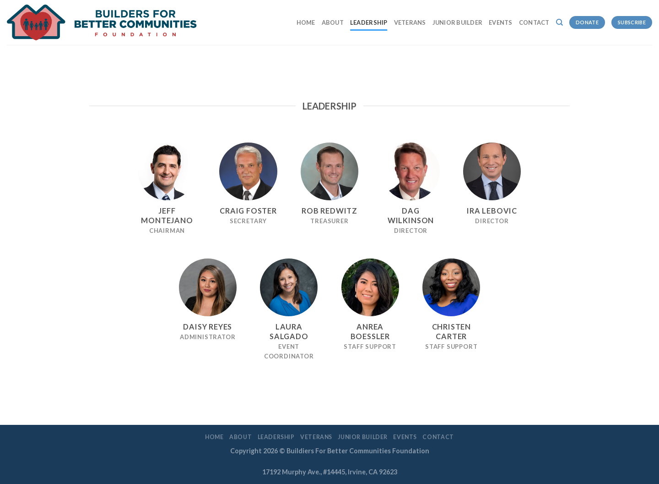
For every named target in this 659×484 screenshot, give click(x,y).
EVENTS (501, 22)
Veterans (410, 22)
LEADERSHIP (369, 22)
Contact (534, 22)
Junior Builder (457, 22)
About (333, 22)
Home (306, 22)
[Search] (559, 22)
